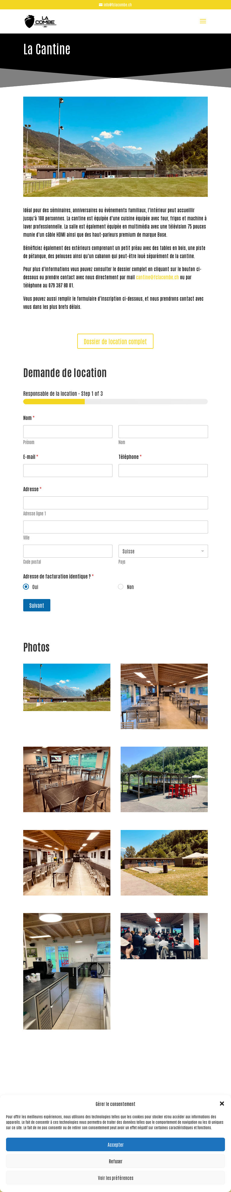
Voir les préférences (115, 1178)
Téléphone (130, 457)
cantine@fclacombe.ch (158, 277)
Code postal (32, 561)
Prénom (28, 442)
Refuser (115, 1161)
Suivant (36, 605)
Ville (26, 537)
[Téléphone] (163, 470)
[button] (222, 1104)
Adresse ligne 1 (34, 513)
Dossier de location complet (115, 341)
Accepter (116, 1144)
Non (130, 587)
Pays (122, 561)
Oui (35, 587)
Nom (122, 442)
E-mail (30, 457)
